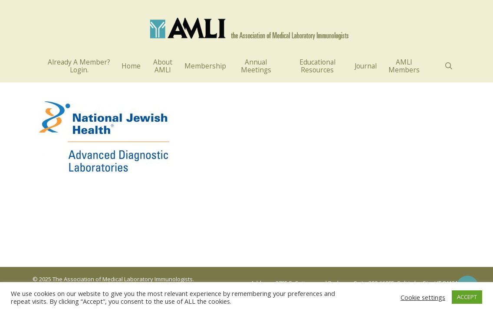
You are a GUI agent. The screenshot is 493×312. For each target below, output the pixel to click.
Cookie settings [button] (423, 297)
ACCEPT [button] (467, 297)
